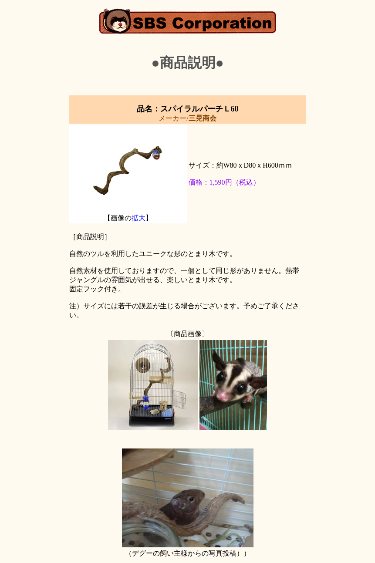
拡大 (138, 218)
